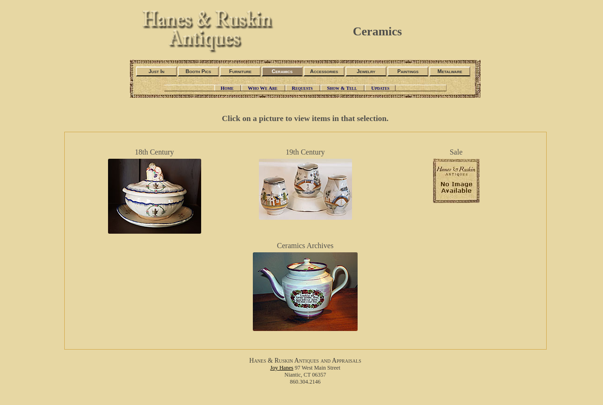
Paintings (408, 71)
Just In (156, 71)
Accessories (324, 71)
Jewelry (366, 71)
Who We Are (263, 88)
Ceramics (282, 71)
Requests (303, 88)
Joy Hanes (281, 367)
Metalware (449, 71)
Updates (380, 88)
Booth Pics (198, 71)
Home (228, 88)
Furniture (240, 71)
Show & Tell (342, 88)
